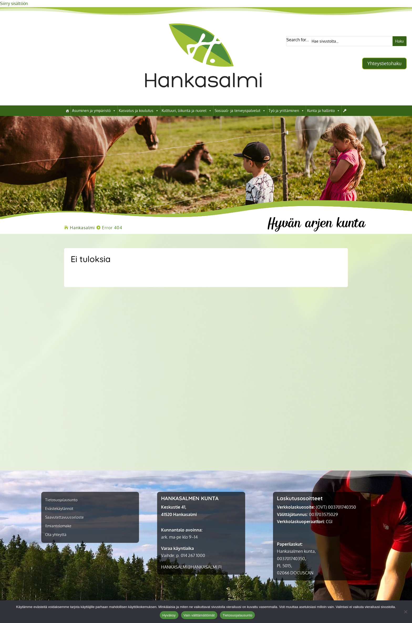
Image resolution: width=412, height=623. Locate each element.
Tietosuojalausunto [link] (61, 500)
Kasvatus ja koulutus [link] (139, 110)
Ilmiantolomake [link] (58, 526)
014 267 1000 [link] (193, 555)
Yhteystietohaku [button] (384, 63)
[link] (203, 97)
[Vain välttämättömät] (405, 611)
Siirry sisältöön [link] (14, 3)
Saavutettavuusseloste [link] (64, 517)
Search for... (297, 39)
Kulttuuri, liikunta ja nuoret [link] (187, 110)
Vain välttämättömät (199, 615)
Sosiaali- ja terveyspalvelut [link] (240, 110)
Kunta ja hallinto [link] (323, 110)
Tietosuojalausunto (237, 615)
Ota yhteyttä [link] (55, 535)
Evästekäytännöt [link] (59, 509)
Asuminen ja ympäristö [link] (94, 110)
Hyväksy (169, 615)
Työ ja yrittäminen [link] (286, 110)
